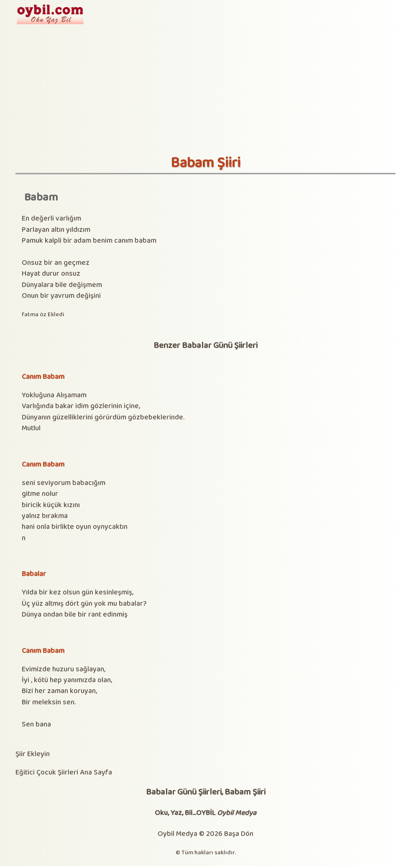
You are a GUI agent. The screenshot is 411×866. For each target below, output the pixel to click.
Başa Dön (238, 834)
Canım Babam (43, 377)
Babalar (34, 574)
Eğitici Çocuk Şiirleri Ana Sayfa (63, 773)
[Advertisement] (205, 91)
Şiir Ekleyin (32, 754)
